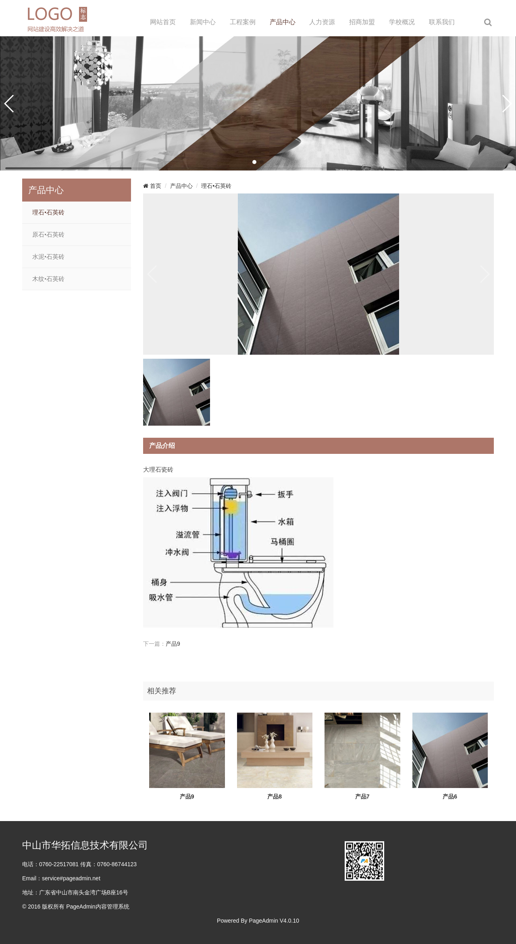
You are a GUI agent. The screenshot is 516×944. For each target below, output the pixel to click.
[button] (254, 162)
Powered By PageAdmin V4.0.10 (258, 920)
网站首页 (163, 22)
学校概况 (402, 22)
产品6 (450, 796)
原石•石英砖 (48, 234)
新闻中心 (203, 22)
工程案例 (243, 22)
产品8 (274, 796)
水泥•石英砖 (48, 257)
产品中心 (282, 22)
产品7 (362, 796)
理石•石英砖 (48, 212)
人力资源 (322, 22)
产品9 (173, 643)
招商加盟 (362, 22)
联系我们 (442, 22)
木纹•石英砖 (48, 279)
